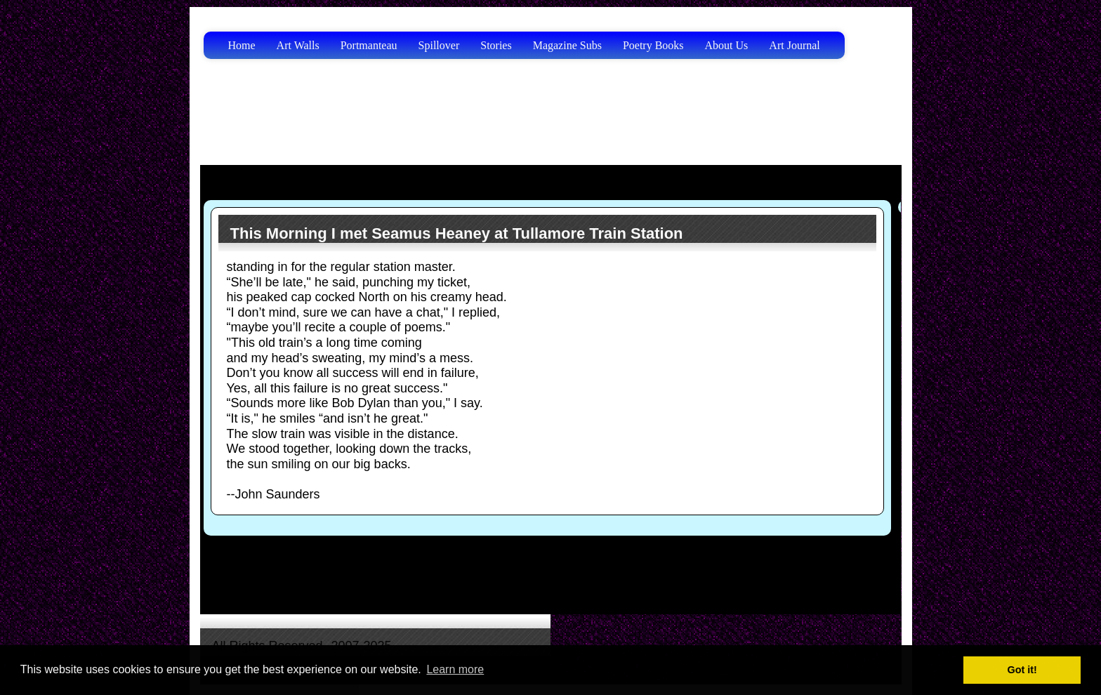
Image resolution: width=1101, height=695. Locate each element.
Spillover (439, 45)
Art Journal (794, 45)
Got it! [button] (1022, 669)
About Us (727, 45)
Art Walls (298, 45)
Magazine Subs (567, 45)
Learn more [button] (455, 669)
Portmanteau (369, 45)
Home (242, 45)
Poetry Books (653, 45)
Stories (495, 45)
